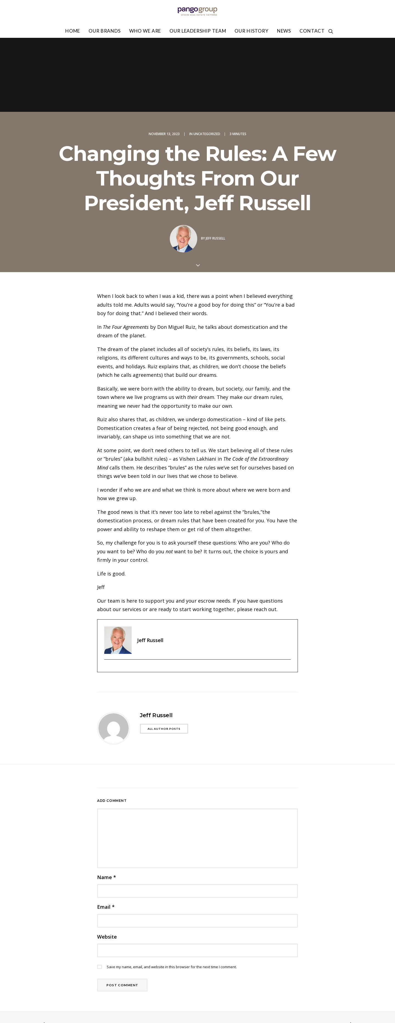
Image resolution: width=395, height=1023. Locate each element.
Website (107, 862)
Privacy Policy (325, 975)
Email (106, 833)
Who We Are (145, 31)
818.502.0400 (54, 1004)
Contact (312, 31)
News (284, 31)
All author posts (164, 654)
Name (106, 803)
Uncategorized (206, 60)
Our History (251, 31)
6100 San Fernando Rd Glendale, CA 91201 (85, 988)
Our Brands (105, 31)
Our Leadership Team (198, 31)
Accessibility (276, 984)
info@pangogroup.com (65, 996)
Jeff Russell (215, 164)
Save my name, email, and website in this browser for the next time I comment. (172, 892)
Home (72, 31)
